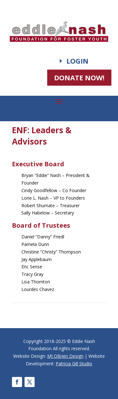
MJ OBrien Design (65, 356)
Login (77, 61)
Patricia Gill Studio (74, 364)
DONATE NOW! (79, 77)
